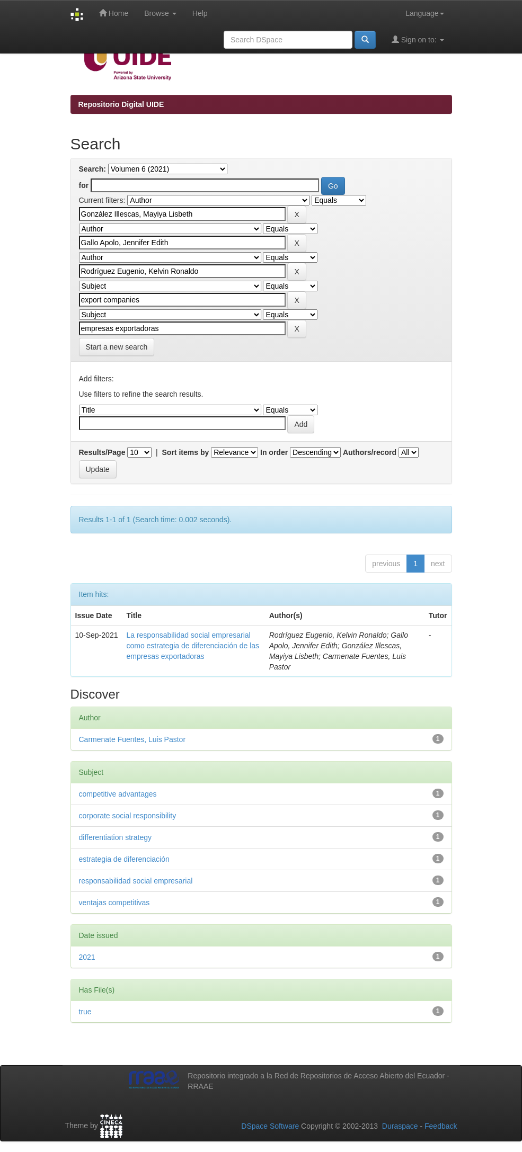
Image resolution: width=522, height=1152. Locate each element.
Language (424, 13)
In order (274, 452)
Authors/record (369, 452)
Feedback (440, 1126)
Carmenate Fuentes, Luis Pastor (132, 739)
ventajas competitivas (114, 902)
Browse (160, 13)
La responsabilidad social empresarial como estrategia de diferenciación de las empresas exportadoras (192, 645)
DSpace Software (270, 1126)
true (85, 1011)
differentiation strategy (115, 837)
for (84, 185)
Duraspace (400, 1126)
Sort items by (185, 452)
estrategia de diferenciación (124, 859)
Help (200, 13)
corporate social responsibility (127, 815)
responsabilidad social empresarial (136, 881)
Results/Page (102, 452)
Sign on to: (418, 39)
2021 (87, 957)
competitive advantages (118, 794)
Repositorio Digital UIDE (121, 104)
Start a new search (117, 347)
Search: (92, 169)
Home (113, 12)
